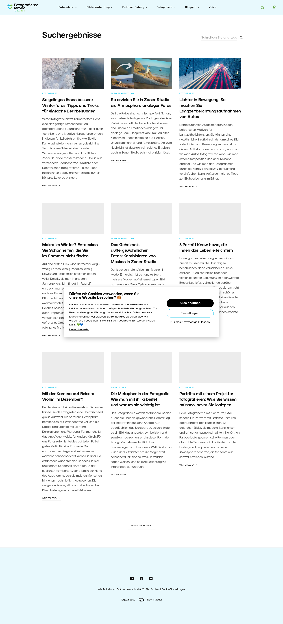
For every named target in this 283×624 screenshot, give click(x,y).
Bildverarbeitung (98, 7)
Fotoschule (66, 7)
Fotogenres (165, 7)
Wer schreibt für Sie (138, 590)
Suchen (155, 590)
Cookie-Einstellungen (173, 590)
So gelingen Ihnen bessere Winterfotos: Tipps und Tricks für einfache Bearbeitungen (70, 105)
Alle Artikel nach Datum (111, 590)
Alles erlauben (190, 303)
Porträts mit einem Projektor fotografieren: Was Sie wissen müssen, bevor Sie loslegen (208, 399)
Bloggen (191, 7)
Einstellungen (190, 313)
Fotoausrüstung (133, 7)
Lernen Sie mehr (79, 329)
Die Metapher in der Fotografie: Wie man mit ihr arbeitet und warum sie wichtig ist (140, 399)
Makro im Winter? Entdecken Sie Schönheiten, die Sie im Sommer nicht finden (70, 250)
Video (213, 7)
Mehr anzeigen (141, 526)
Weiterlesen (51, 186)
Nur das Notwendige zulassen (190, 322)
